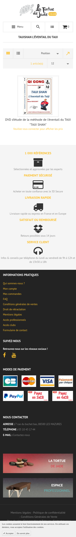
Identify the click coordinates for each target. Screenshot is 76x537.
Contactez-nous (21, 435)
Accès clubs (9, 325)
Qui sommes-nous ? (14, 283)
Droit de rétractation (14, 309)
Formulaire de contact (15, 330)
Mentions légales (12, 314)
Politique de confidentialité (49, 512)
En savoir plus (23, 533)
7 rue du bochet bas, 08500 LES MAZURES (38, 424)
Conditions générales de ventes (20, 304)
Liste (18, 53)
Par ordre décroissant (68, 53)
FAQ (5, 299)
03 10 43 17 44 (27, 429)
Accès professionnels (14, 320)
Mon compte (10, 288)
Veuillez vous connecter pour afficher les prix (38, 129)
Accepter (9, 533)
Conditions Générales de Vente (39, 517)
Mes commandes (12, 294)
